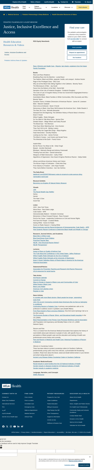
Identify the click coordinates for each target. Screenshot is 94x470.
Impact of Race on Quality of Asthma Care (47, 251)
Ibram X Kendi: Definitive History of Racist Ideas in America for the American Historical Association (58, 261)
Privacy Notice (25, 432)
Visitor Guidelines (52, 400)
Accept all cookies (84, 465)
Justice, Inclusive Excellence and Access (15, 54)
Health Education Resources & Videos (64, 14)
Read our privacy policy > (75, 461)
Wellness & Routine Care (54, 423)
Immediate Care (29, 403)
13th (34, 190)
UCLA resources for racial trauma (44, 271)
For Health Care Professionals (78, 407)
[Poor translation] (1, 447)
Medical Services (13, 14)
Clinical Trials (28, 416)
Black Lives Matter (39, 286)
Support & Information (53, 416)
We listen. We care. (71, 432)
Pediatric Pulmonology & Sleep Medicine (36, 14)
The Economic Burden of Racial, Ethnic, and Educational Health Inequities (57, 315)
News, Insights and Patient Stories (80, 403)
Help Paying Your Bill (53, 410)
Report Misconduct (49, 432)
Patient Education (52, 403)
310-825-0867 (74, 39)
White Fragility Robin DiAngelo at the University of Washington (53, 258)
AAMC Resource (38, 375)
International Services (8, 403)
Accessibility (60, 432)
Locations (54, 7)
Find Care (24, 7)
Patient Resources (37, 7)
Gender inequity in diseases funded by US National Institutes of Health (56, 366)
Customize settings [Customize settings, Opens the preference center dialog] (69, 465)
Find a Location (29, 400)
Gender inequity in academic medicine (45, 368)
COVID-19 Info (51, 420)
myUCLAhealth (49, 2)
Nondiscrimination (37, 432)
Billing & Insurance (52, 407)
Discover (67, 7)
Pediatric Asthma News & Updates (15, 60)
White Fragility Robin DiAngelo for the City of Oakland (51, 256)
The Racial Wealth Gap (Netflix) (43, 192)
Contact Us (64, 2)
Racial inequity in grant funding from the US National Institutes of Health (56, 364)
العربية (4, 410)
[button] (20, 2)
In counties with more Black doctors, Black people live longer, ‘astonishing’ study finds (57, 299)
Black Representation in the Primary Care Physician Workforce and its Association (60, 320)
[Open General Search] (88, 2)
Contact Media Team (76, 415)
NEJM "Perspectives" (40, 245)
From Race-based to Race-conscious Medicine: (48, 311)
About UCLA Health (75, 397)
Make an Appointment (31, 410)
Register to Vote (38, 291)
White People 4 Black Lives (42, 284)
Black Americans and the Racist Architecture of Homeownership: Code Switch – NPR (61, 227)
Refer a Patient (35, 2)
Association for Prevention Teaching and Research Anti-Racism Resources (57, 269)
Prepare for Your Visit (53, 397)
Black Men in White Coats (41, 236)
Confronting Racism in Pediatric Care (45, 306)
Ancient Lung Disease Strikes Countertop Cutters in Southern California (56, 357)
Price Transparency (53, 413)
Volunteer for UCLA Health (77, 425)
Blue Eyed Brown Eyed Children (43, 238)
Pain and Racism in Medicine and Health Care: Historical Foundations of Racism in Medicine (59, 341)
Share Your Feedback (8, 400)
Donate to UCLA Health (76, 419)
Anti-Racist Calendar (40, 278)
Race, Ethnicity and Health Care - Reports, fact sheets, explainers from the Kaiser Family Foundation (60, 67)
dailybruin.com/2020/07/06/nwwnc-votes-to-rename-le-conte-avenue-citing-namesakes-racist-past (57, 175)
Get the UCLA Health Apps (10, 416)
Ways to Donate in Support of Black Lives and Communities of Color (55, 282)
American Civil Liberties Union (43, 289)
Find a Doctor (83, 7)
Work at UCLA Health (76, 422)
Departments (73, 400)
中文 (3, 407)
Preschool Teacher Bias (41, 240)
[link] (3, 426)
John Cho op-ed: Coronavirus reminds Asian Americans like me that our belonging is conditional (60, 303)
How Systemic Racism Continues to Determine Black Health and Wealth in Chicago (60, 229)
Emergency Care (29, 407)
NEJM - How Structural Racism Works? (46, 243)
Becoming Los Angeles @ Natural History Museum (50, 183)
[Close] (90, 457)
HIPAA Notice (15, 432)
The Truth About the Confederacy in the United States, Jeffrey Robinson (56, 253)
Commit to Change (39, 280)
